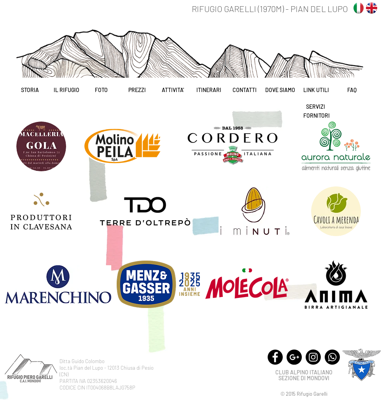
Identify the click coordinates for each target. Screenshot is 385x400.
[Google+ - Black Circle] (294, 357)
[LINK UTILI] (316, 90)
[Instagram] (313, 357)
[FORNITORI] (316, 115)
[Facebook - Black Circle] (275, 357)
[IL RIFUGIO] (66, 90)
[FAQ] (351, 90)
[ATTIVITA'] (173, 90)
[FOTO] (101, 90)
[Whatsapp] (332, 357)
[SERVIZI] (315, 106)
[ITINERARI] (208, 90)
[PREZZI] (137, 90)
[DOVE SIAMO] (280, 90)
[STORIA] (29, 90)
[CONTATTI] (244, 90)
